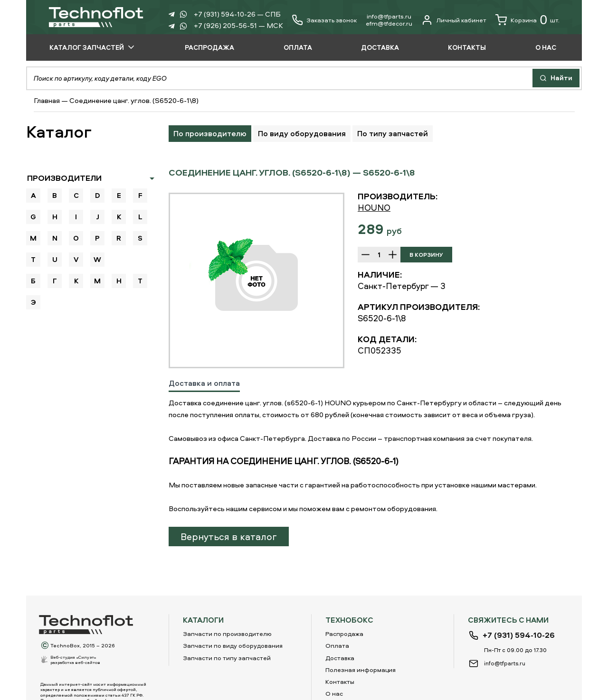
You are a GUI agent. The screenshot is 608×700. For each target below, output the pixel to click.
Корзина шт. (527, 20)
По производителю (210, 133)
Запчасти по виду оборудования (233, 645)
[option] (256, 280)
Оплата (337, 645)
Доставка (339, 657)
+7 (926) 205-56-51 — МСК (238, 25)
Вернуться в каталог (228, 536)
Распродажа (344, 633)
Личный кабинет (453, 20)
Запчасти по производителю (227, 633)
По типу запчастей (392, 133)
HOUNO (374, 208)
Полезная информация (360, 669)
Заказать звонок (331, 20)
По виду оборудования (302, 133)
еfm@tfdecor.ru (389, 23)
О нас (334, 693)
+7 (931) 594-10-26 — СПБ (237, 14)
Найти (556, 77)
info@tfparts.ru (389, 16)
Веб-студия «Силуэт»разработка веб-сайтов (75, 659)
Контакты (339, 681)
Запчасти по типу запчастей (227, 657)
